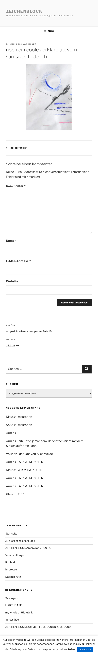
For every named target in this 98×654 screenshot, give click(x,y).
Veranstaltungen (15, 555)
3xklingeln (11, 598)
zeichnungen (19, 148)
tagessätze (12, 619)
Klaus (32, 44)
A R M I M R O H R (31, 462)
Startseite (11, 533)
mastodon (25, 416)
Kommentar (16, 186)
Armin (10, 433)
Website (12, 281)
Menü (49, 30)
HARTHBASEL (14, 605)
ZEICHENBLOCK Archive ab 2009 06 (28, 548)
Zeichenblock (24, 11)
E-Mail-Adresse (18, 261)
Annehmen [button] (85, 649)
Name (11, 240)
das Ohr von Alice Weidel (36, 454)
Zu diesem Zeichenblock (20, 540)
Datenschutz (13, 576)
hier (73, 649)
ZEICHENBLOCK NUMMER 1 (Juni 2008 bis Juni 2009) (38, 626)
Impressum (12, 569)
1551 (21, 494)
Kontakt (10, 562)
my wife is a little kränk (19, 612)
